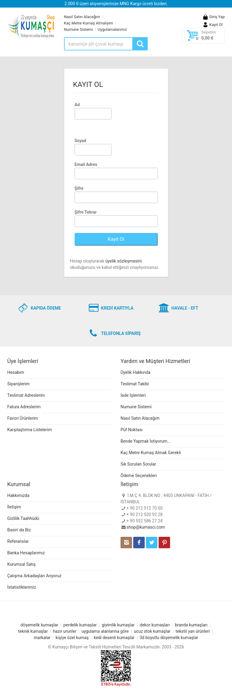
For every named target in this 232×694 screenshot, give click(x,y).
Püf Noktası (132, 429)
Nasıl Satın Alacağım (82, 16)
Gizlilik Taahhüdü (23, 518)
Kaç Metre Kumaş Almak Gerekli (151, 452)
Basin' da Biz (19, 529)
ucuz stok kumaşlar (152, 631)
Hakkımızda (18, 495)
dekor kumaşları (155, 624)
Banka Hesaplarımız (26, 552)
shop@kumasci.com (146, 527)
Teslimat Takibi (135, 383)
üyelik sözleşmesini (123, 261)
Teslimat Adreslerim (26, 395)
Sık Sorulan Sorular (138, 464)
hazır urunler (64, 631)
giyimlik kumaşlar (118, 624)
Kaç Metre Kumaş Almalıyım (88, 23)
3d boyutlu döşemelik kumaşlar (169, 637)
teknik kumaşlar (33, 631)
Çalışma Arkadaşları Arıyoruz (34, 575)
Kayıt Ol (212, 24)
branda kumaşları (191, 624)
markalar (42, 637)
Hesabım (15, 372)
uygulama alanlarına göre (105, 631)
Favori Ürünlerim (22, 418)
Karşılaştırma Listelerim (29, 429)
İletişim (14, 507)
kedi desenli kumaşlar (114, 637)
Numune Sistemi (78, 29)
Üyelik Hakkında (135, 372)
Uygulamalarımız (112, 29)
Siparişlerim (18, 383)
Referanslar (18, 541)
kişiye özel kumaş (72, 637)
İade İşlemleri (133, 395)
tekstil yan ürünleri (193, 631)
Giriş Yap (213, 16)
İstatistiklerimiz (21, 587)
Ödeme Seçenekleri (139, 475)
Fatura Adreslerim (24, 406)
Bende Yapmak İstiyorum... (146, 441)
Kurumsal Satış (21, 564)
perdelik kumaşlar (80, 624)
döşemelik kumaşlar (39, 624)
